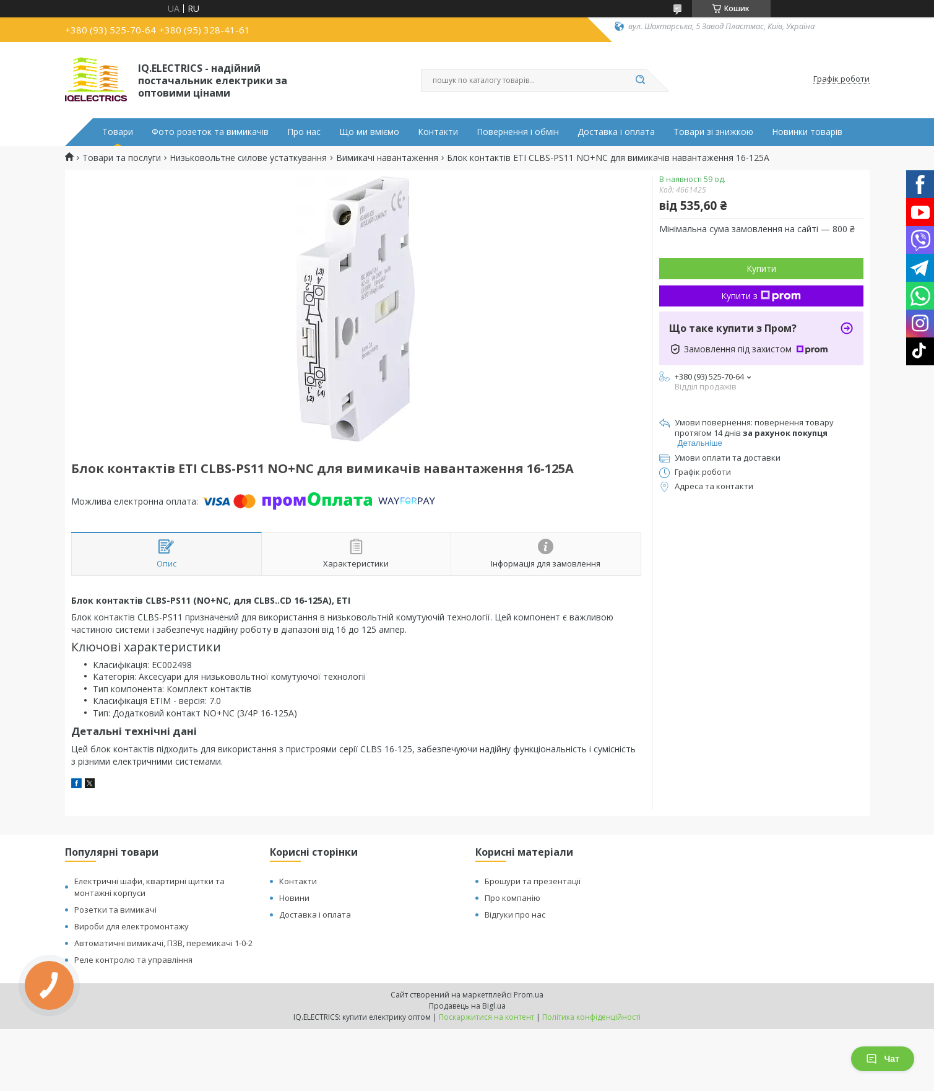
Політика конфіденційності (591, 1017)
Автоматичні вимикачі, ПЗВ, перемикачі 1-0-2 (163, 943)
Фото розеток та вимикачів (210, 132)
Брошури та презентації (533, 881)
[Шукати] (640, 80)
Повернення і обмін (518, 132)
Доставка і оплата (616, 132)
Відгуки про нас (515, 914)
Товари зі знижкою (713, 132)
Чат (882, 1058)
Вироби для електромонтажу (131, 926)
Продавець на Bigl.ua (467, 1006)
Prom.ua (528, 994)
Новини (294, 897)
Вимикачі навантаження (387, 157)
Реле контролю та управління (133, 959)
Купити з (761, 296)
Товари (117, 132)
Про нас (304, 132)
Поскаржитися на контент (486, 1017)
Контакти (438, 132)
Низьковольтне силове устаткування (248, 157)
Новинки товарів (807, 132)
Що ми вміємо (369, 132)
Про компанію (512, 897)
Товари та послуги (121, 157)
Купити (761, 268)
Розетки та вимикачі (115, 909)
